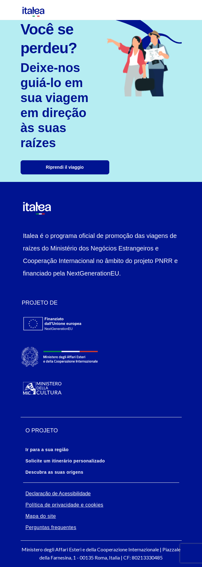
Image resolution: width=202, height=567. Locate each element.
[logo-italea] (29, 10)
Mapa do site (41, 516)
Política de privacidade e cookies (65, 505)
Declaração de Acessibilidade (58, 493)
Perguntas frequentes (51, 527)
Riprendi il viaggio (65, 167)
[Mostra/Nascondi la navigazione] (9, 10)
